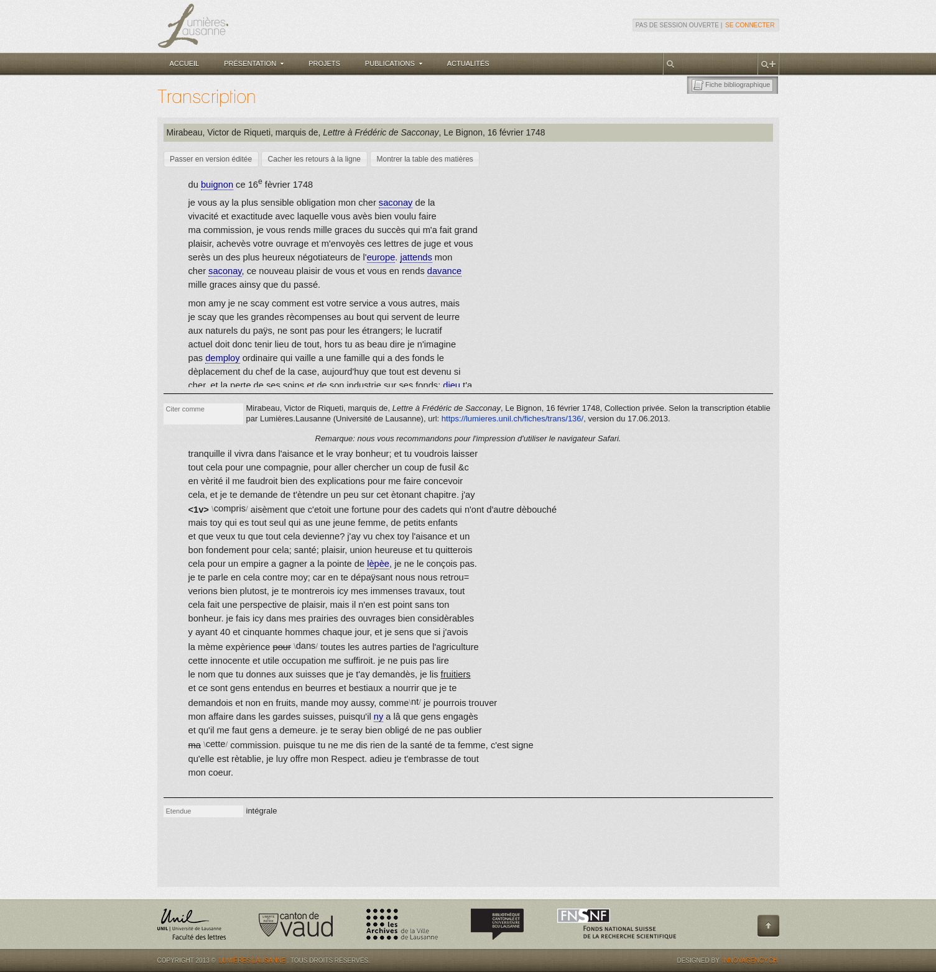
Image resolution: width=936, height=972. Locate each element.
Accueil (185, 63)
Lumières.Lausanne (252, 960)
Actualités (468, 63)
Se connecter (749, 25)
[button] (211, 159)
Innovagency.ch (749, 960)
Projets (324, 63)
